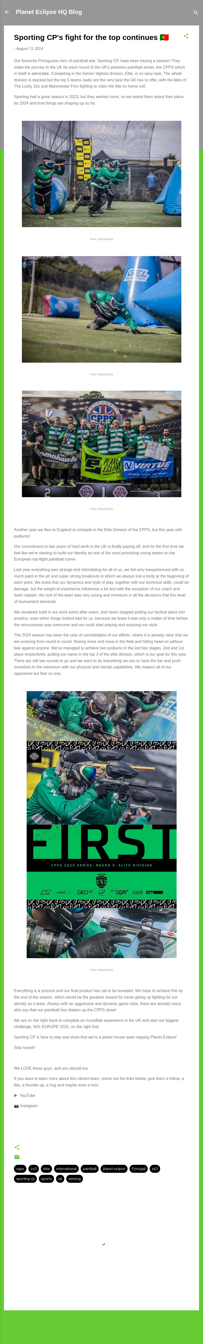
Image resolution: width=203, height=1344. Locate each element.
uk (60, 1179)
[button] (186, 37)
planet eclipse (114, 1169)
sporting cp (25, 1179)
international (66, 1169)
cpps (20, 1169)
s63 (155, 1169)
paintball (89, 1169)
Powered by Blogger (101, 1321)
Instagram (29, 1106)
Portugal (138, 1169)
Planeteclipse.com (112, 1331)
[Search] (196, 13)
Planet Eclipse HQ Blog (49, 11)
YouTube (27, 1095)
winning (74, 1179)
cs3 (34, 1169)
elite (46, 1169)
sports (46, 1179)
